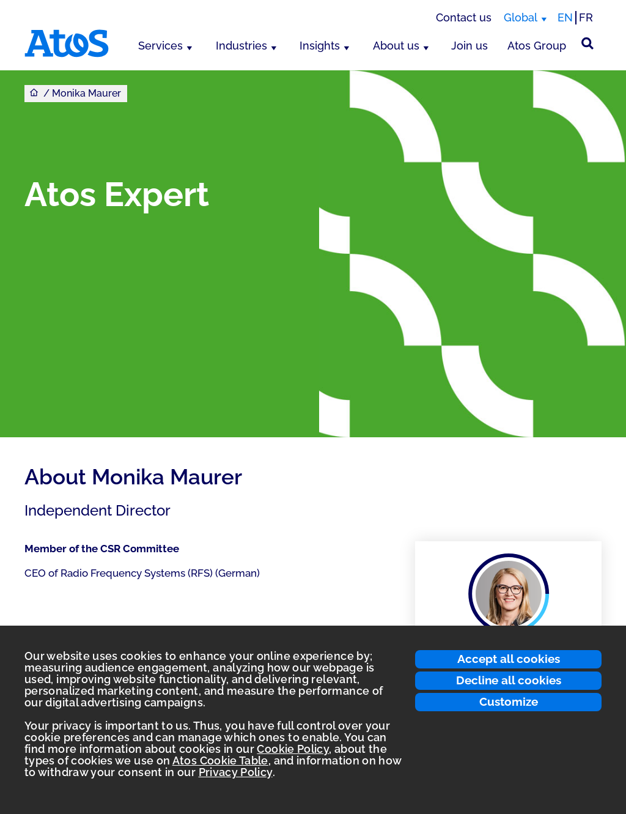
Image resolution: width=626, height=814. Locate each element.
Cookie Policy (293, 748)
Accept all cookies (508, 658)
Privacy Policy (236, 772)
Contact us (464, 17)
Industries (241, 45)
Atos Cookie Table (220, 760)
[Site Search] (587, 43)
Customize (508, 701)
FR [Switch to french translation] (586, 17)
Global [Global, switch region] (520, 17)
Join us (469, 45)
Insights (320, 45)
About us (396, 45)
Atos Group (536, 45)
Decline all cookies (508, 680)
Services (160, 45)
